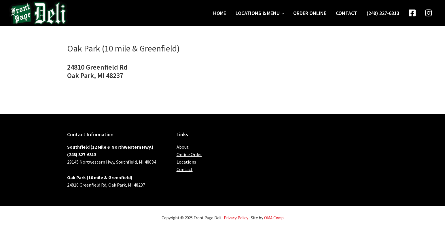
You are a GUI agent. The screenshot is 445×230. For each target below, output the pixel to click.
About (183, 147)
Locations (186, 162)
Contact (185, 169)
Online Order (189, 154)
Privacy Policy (236, 218)
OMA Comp (274, 218)
